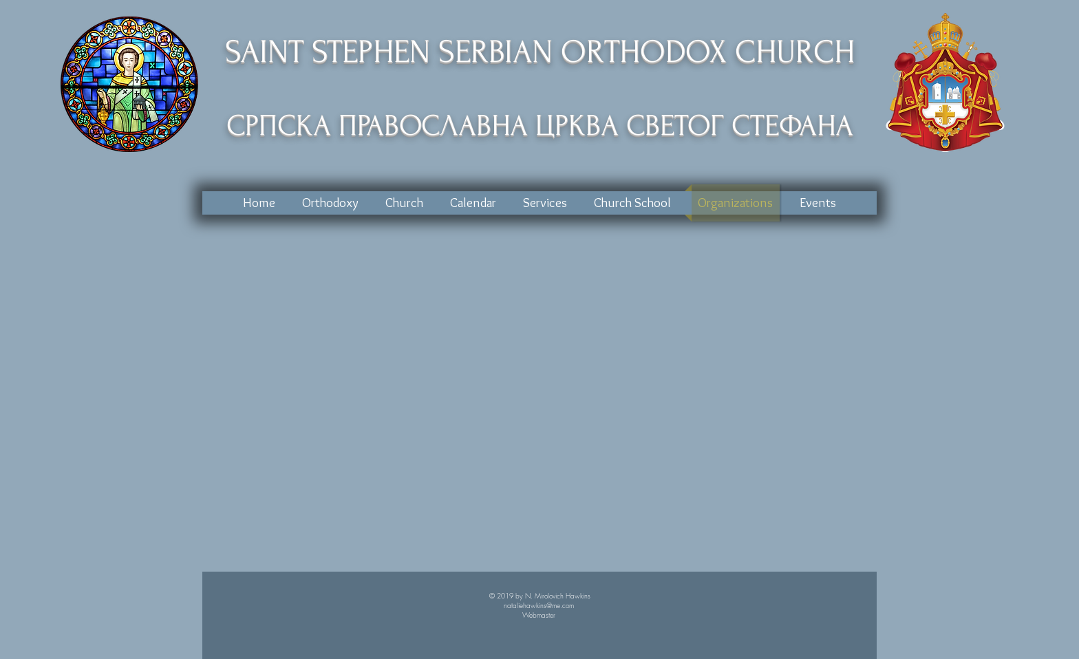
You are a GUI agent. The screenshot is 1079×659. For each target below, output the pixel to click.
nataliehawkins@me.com (539, 605)
